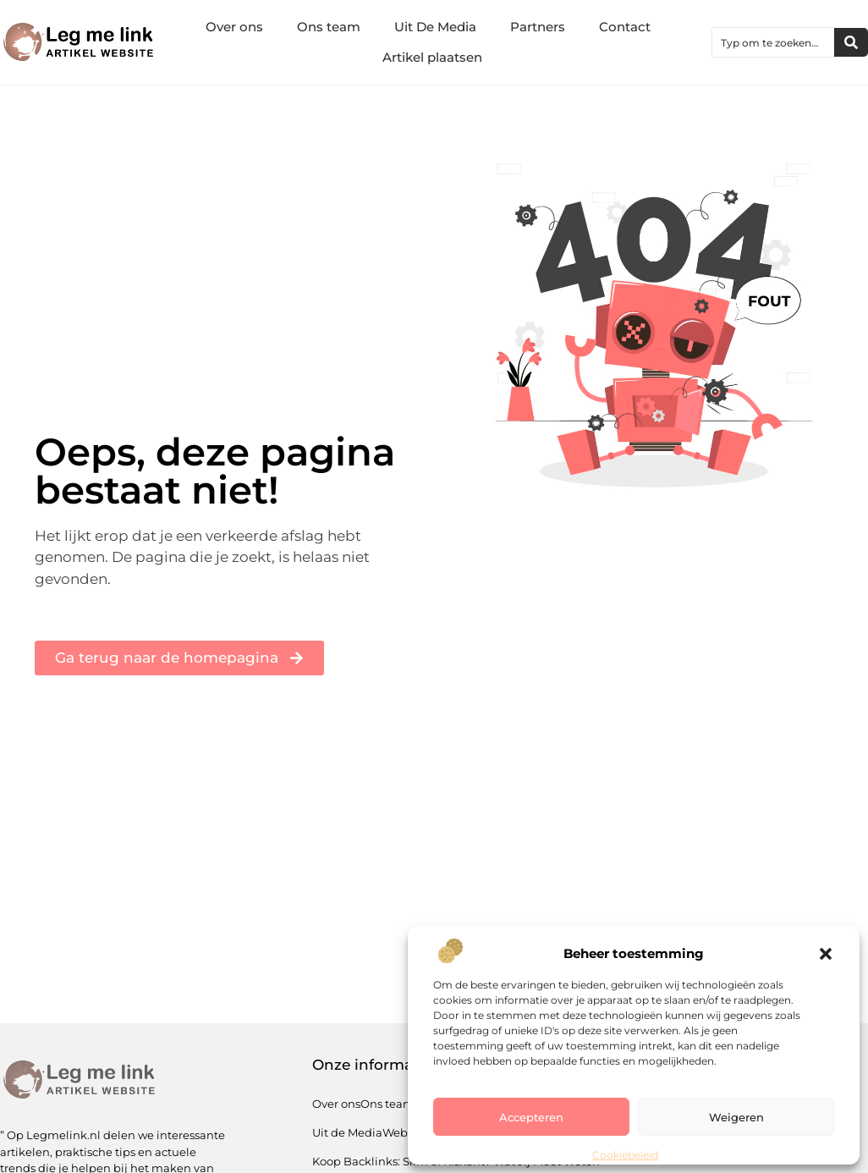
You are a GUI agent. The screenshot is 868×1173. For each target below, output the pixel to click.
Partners (537, 27)
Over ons (234, 27)
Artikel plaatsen (432, 57)
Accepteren (531, 1117)
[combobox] (773, 42)
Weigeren (736, 1117)
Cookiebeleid (625, 1154)
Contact (625, 27)
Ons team (328, 27)
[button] (825, 953)
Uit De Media (435, 27)
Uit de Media (347, 1132)
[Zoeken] (851, 42)
